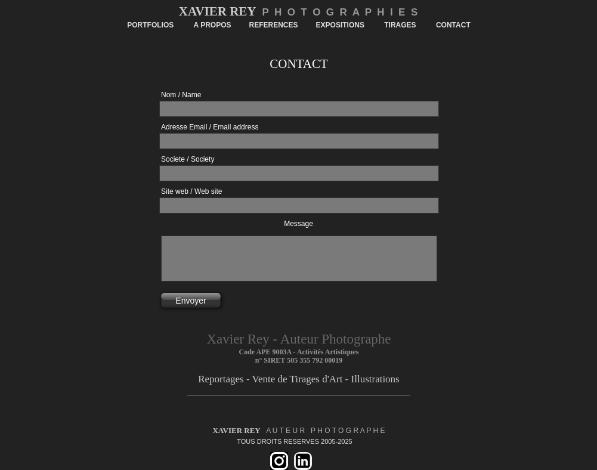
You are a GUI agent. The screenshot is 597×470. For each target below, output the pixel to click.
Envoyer (190, 300)
